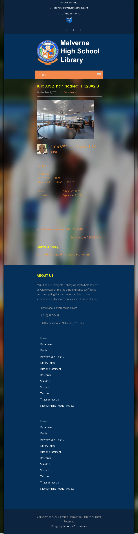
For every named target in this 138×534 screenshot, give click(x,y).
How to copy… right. (52, 356)
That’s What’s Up (49, 399)
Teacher (45, 393)
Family (43, 350)
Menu (42, 74)
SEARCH (45, 381)
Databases (46, 344)
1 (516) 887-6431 (71, 13)
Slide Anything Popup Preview (57, 405)
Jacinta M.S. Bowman (75, 526)
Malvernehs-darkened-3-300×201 (60, 229)
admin (54, 151)
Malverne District (69, 2)
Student (44, 387)
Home (43, 338)
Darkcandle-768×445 (86, 237)
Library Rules (47, 362)
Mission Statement (50, 369)
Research (45, 375)
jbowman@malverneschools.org (71, 7)
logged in (59, 254)
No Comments (68, 92)
